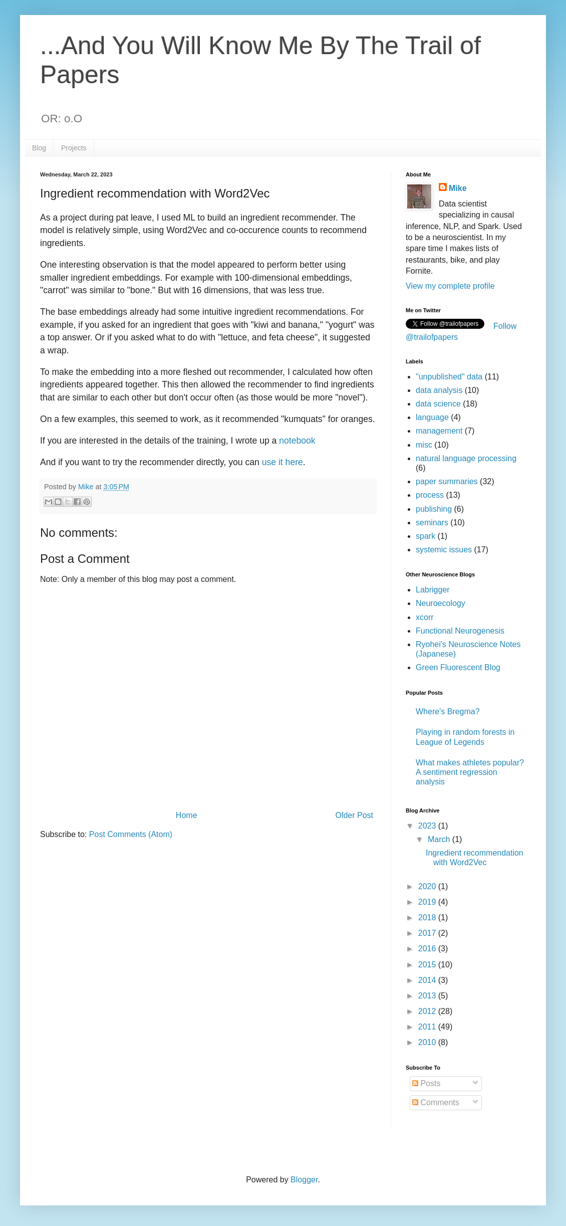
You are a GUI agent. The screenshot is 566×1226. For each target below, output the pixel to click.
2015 (428, 964)
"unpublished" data (449, 376)
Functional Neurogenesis (460, 631)
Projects (74, 148)
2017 (428, 933)
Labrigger (433, 589)
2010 (428, 1042)
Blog (39, 148)
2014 (428, 980)
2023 (428, 826)
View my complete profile (450, 286)
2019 (428, 902)
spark (425, 536)
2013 (428, 995)
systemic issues (444, 549)
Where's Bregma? (448, 711)
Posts (426, 1083)
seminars (432, 522)
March (440, 839)
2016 (428, 948)
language (432, 417)
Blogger (304, 1179)
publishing (434, 509)
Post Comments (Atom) (130, 834)
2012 (428, 1011)
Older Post (354, 815)
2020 (428, 886)
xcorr (425, 617)
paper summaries (447, 481)
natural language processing (466, 458)
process (430, 495)
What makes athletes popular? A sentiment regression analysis (470, 772)
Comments (435, 1102)
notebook (297, 441)
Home (186, 815)
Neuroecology (440, 603)
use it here (282, 462)
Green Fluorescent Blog (458, 667)
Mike (458, 188)
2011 (428, 1027)
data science (438, 403)
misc (424, 445)
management (439, 431)
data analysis (439, 390)
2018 (428, 917)
